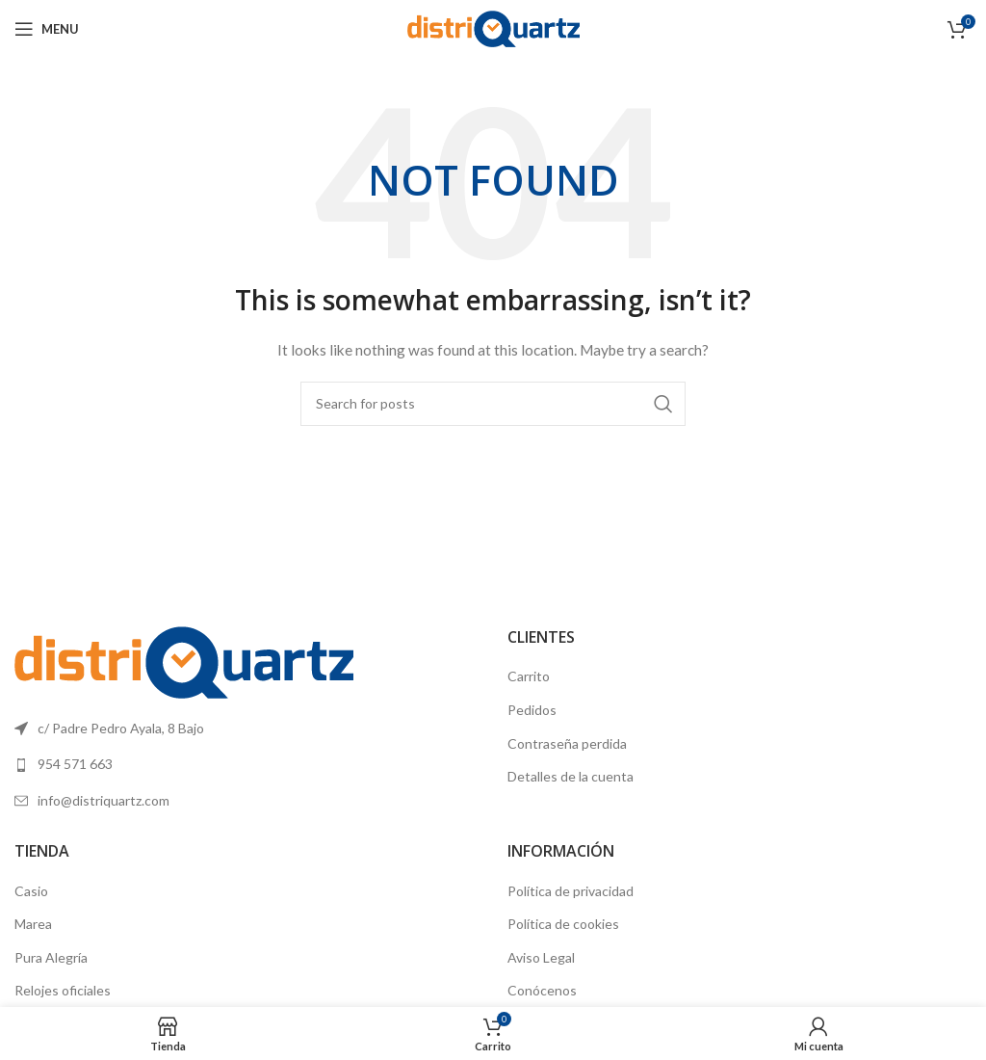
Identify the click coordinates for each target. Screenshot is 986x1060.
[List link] (246, 764)
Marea (33, 923)
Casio (31, 891)
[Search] (493, 404)
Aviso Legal (541, 957)
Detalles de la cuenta (570, 776)
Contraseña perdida (567, 743)
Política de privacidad (570, 891)
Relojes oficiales (62, 990)
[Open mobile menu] (47, 29)
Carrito (528, 676)
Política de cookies (563, 923)
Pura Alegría (51, 957)
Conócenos (542, 990)
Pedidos (532, 710)
